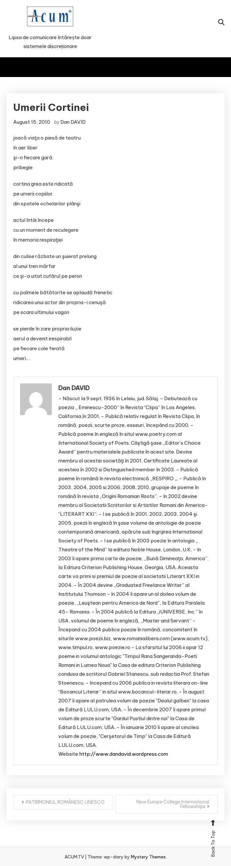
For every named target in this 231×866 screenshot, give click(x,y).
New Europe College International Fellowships (172, 804)
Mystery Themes (148, 856)
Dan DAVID (73, 122)
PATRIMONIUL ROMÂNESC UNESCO (65, 802)
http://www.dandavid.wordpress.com (123, 754)
